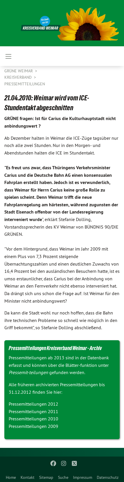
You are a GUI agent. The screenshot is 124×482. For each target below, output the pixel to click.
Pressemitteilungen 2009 (33, 426)
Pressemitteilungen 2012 (33, 404)
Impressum (82, 477)
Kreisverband (18, 77)
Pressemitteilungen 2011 (33, 411)
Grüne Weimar (19, 70)
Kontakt (27, 477)
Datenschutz (107, 477)
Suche (63, 477)
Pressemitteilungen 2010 (33, 419)
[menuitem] (11, 476)
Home (11, 477)
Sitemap (46, 477)
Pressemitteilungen (24, 84)
